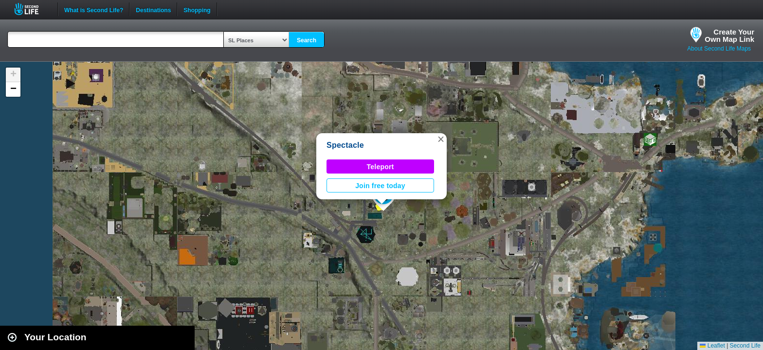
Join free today (380, 186)
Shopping (196, 9)
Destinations (153, 9)
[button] (441, 139)
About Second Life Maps (719, 48)
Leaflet (712, 345)
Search (306, 40)
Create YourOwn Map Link (729, 35)
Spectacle (345, 145)
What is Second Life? (93, 9)
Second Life (32, 9)
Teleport (380, 167)
